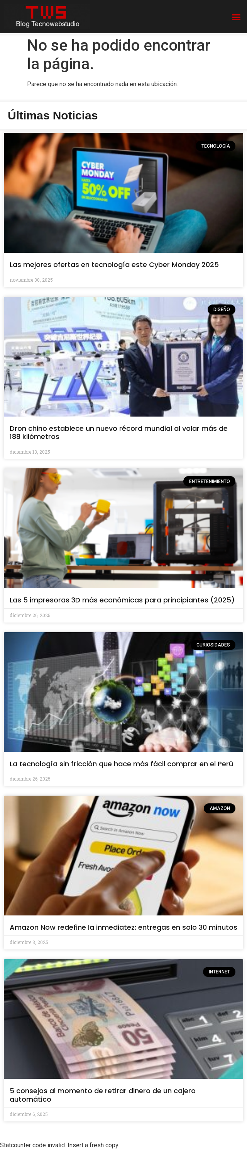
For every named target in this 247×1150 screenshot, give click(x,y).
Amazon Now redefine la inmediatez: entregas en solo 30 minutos (123, 927)
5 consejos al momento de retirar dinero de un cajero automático (103, 1095)
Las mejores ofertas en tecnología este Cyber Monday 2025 (114, 264)
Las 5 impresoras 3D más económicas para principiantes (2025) (122, 600)
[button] (236, 17)
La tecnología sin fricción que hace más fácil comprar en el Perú (121, 764)
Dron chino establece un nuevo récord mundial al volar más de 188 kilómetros (119, 433)
